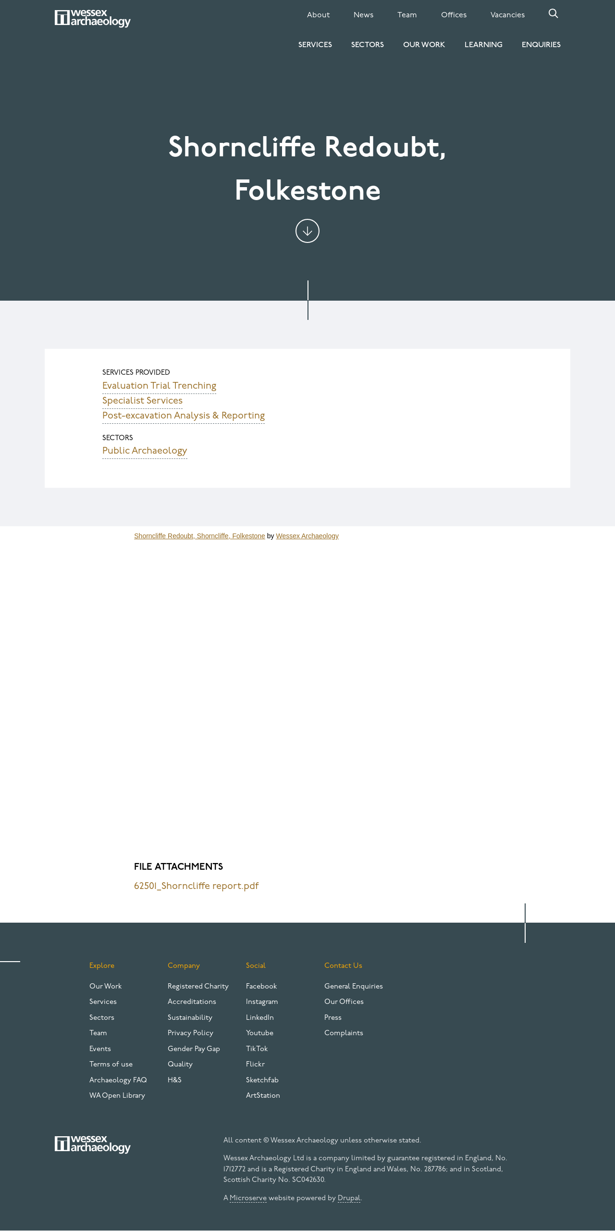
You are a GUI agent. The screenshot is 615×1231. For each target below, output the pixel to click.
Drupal (349, 1198)
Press (333, 1018)
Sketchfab (262, 1080)
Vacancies (508, 15)
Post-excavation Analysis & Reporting (183, 416)
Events (100, 1049)
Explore (101, 966)
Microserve (248, 1198)
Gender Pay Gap (194, 1049)
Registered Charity (198, 986)
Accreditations (192, 1002)
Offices (454, 15)
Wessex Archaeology (307, 536)
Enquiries (541, 45)
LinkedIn (260, 1018)
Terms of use (111, 1064)
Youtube (259, 1033)
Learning (484, 45)
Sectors (367, 45)
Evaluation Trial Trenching (159, 386)
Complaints (343, 1033)
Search (553, 13)
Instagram (262, 1002)
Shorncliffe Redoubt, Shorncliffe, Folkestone (199, 536)
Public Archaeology (144, 451)
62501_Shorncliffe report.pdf (196, 886)
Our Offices (344, 1002)
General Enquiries (353, 986)
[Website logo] (93, 19)
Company (184, 966)
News (363, 15)
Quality (180, 1064)
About (318, 15)
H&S (175, 1080)
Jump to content (307, 231)
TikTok (257, 1049)
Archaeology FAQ (118, 1080)
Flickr (255, 1064)
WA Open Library (117, 1096)
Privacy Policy (190, 1033)
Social (256, 966)
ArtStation (263, 1096)
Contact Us (343, 966)
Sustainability (190, 1018)
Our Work (424, 45)
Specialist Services (142, 401)
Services (315, 45)
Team (407, 15)
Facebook (261, 986)
